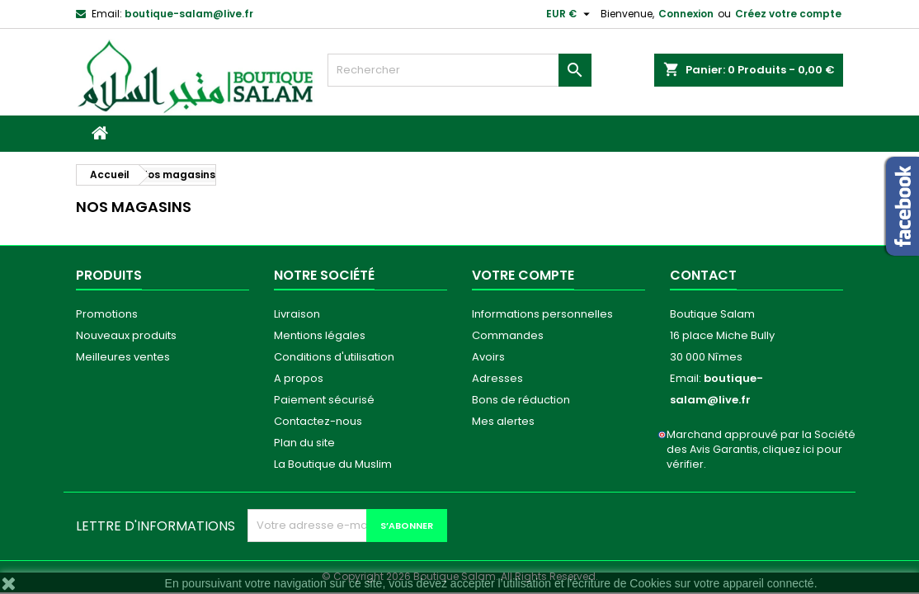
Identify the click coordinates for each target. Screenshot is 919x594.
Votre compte (523, 275)
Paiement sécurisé (324, 400)
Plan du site (304, 442)
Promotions (107, 314)
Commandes (508, 335)
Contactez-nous (318, 421)
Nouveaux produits (126, 335)
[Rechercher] (459, 70)
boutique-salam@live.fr (189, 14)
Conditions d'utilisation (334, 357)
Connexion (686, 14)
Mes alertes (503, 421)
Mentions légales (319, 335)
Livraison (297, 314)
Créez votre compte (788, 14)
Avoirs (488, 357)
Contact (703, 275)
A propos (298, 378)
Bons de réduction (521, 400)
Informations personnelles (542, 314)
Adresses (497, 378)
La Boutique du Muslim (333, 464)
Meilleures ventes (123, 357)
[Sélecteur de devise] (570, 14)
